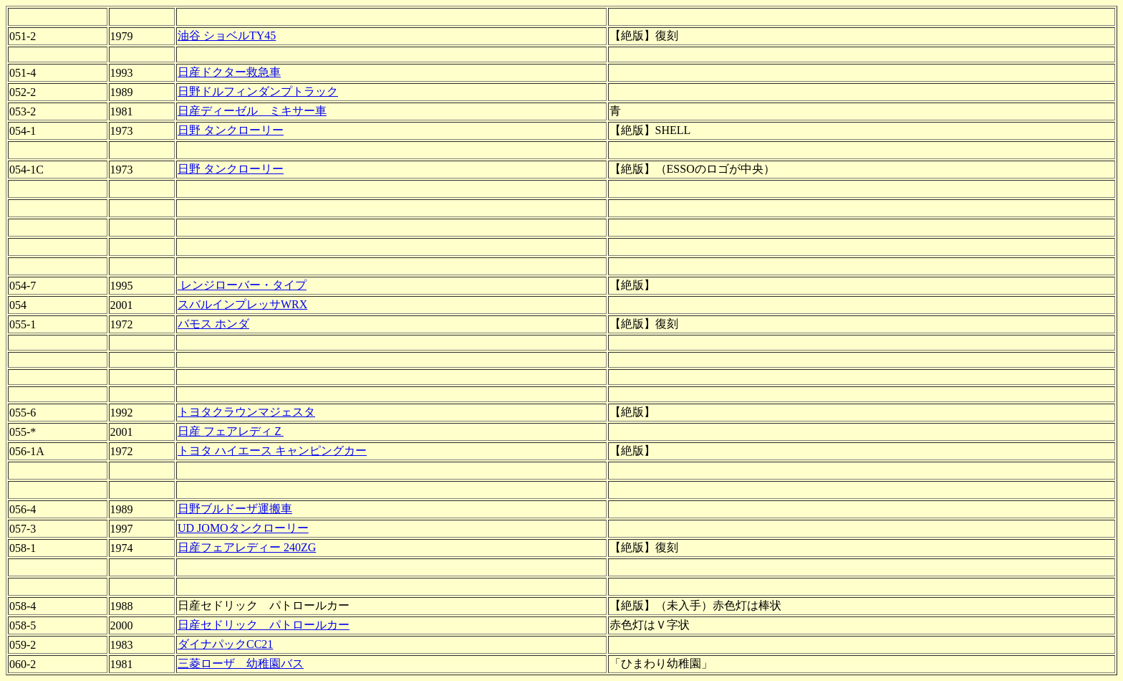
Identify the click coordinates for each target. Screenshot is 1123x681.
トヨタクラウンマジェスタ (246, 412)
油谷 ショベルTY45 (227, 35)
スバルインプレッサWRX (242, 304)
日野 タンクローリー (231, 130)
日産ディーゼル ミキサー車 (252, 111)
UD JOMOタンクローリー (243, 528)
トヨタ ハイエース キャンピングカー (272, 450)
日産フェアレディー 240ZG (247, 547)
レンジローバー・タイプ (242, 285)
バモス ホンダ (213, 324)
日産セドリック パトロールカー (264, 625)
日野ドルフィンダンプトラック (258, 91)
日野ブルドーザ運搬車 (235, 509)
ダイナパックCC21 (225, 644)
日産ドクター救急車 (229, 72)
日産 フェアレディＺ (231, 431)
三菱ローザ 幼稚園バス (241, 663)
